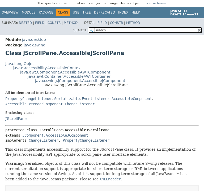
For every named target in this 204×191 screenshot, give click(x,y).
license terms (156, 3)
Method (71, 23)
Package (46, 12)
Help (135, 12)
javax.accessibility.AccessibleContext (47, 68)
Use (76, 12)
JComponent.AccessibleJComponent (55, 135)
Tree (87, 12)
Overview (10, 12)
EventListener (95, 99)
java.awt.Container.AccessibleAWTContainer (69, 76)
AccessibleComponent (132, 99)
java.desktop (34, 39)
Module (29, 12)
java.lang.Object (20, 64)
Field (39, 23)
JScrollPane (16, 118)
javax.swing (34, 45)
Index (123, 12)
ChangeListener (80, 104)
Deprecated (104, 12)
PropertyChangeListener (28, 99)
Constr (54, 23)
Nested (25, 23)
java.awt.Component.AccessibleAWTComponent (65, 72)
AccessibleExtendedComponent (34, 104)
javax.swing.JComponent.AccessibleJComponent (80, 81)
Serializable (67, 99)
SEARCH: (80, 30)
